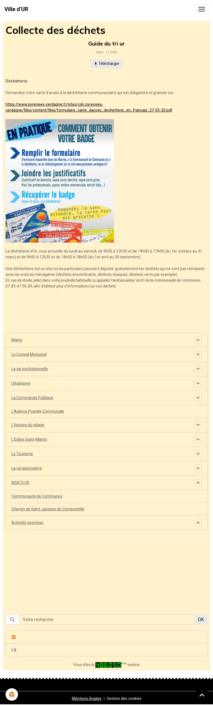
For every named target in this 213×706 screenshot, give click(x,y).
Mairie (16, 340)
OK (201, 619)
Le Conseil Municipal (29, 354)
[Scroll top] (202, 695)
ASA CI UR (20, 482)
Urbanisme (21, 383)
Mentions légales (87, 698)
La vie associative (26, 468)
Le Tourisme (22, 454)
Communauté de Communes (36, 496)
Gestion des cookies (124, 698)
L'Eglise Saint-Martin (29, 439)
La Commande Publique (32, 397)
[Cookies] (12, 694)
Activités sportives (27, 522)
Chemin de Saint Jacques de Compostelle (47, 509)
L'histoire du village (27, 425)
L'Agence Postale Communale (37, 411)
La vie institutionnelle (29, 369)
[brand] (16, 9)
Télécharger (107, 63)
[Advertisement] (106, 569)
